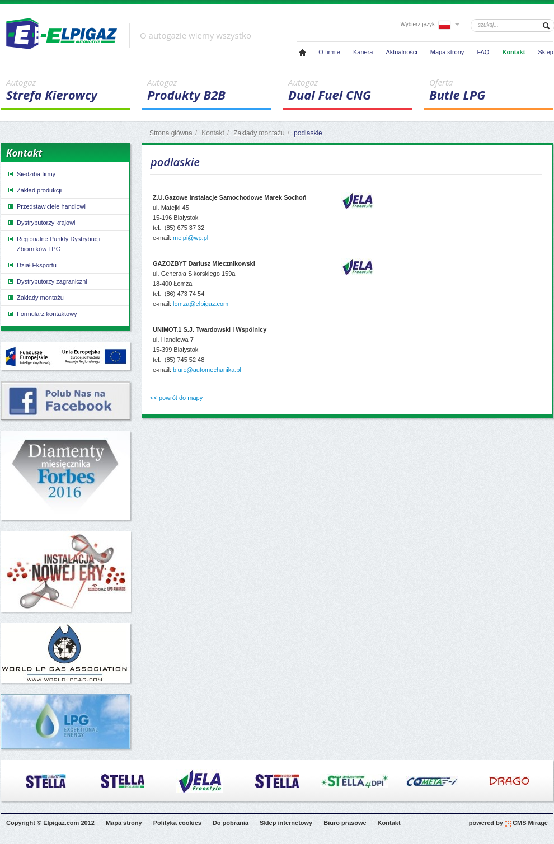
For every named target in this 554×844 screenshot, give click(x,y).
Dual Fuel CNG (350, 90)
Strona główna (171, 133)
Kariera (363, 52)
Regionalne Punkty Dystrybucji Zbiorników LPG (53, 243)
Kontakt (513, 52)
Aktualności (401, 52)
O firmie (329, 52)
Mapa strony (447, 52)
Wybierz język (429, 24)
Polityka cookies (177, 822)
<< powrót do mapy (176, 397)
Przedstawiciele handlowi (46, 206)
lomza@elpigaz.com (200, 303)
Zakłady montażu (258, 133)
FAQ (483, 52)
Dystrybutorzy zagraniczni (47, 281)
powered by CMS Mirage (508, 823)
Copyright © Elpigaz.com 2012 (50, 822)
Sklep (545, 52)
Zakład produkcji (34, 190)
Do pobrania (230, 822)
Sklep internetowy (286, 822)
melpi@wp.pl (190, 237)
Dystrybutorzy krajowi (41, 223)
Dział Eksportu (32, 265)
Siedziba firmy (31, 174)
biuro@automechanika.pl (207, 369)
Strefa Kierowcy (68, 90)
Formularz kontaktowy (42, 314)
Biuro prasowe (344, 822)
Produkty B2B (209, 90)
